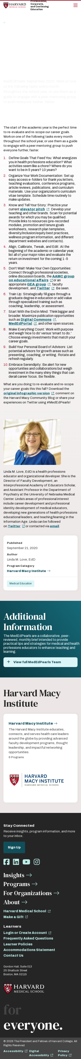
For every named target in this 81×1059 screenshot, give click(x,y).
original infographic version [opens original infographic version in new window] (26, 393)
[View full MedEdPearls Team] (40, 662)
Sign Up (14, 847)
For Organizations (27, 893)
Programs (16, 884)
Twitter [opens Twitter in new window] (43, 288)
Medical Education (21, 583)
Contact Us (13, 955)
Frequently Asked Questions (28, 938)
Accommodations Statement (29, 950)
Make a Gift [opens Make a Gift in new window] (13, 917)
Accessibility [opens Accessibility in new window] (13, 1051)
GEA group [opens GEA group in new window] (36, 284)
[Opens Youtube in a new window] (26, 862)
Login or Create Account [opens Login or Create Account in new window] (25, 933)
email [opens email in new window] (54, 526)
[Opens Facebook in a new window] (6, 862)
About (11, 902)
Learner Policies (17, 944)
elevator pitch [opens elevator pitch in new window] (32, 209)
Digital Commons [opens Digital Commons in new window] (36, 319)
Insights (13, 22)
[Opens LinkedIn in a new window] (16, 862)
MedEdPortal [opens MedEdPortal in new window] (20, 323)
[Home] (14, 5)
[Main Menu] (75, 5)
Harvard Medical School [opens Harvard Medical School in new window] (24, 911)
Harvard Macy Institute (26, 571)
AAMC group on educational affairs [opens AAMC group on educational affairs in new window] (41, 278)
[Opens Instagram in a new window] (37, 862)
